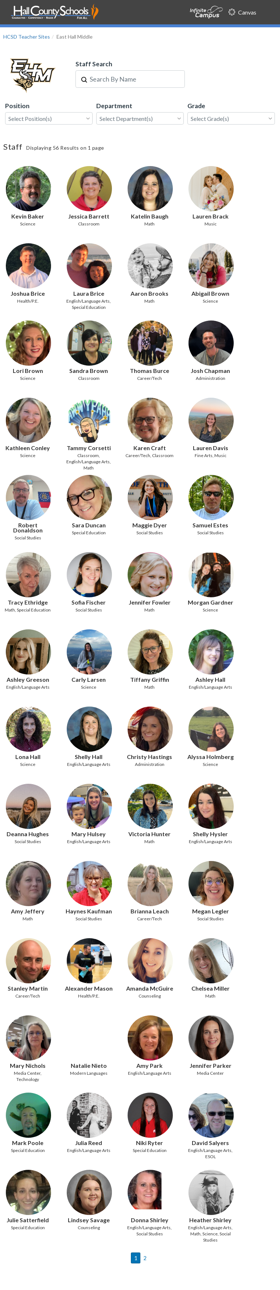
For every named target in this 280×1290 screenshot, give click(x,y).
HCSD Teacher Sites (26, 37)
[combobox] (134, 79)
